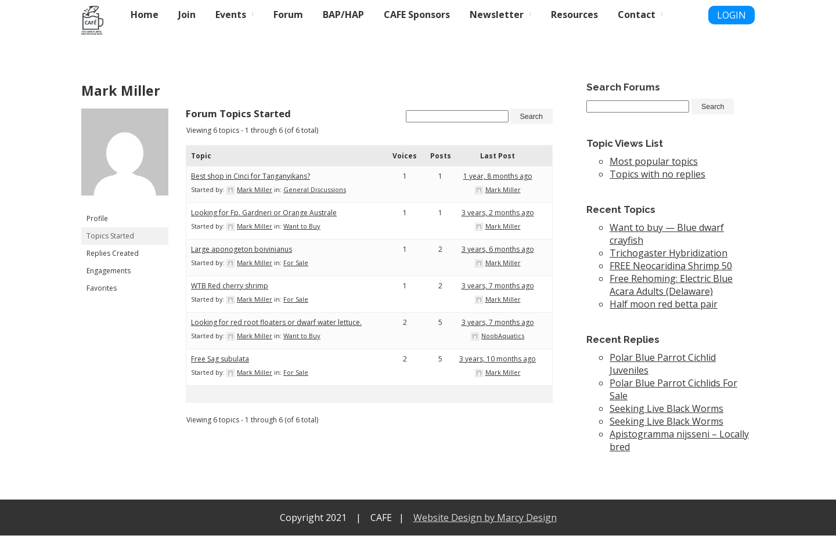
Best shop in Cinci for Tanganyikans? (250, 179)
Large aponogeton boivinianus (241, 252)
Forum (288, 14)
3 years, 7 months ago (498, 289)
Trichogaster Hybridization (668, 256)
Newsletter (497, 14)
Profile (97, 218)
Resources (574, 14)
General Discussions (314, 192)
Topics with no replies (657, 177)
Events (230, 14)
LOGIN (731, 15)
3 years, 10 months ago (497, 362)
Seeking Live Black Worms (666, 412)
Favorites (102, 288)
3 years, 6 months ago (498, 252)
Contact (636, 14)
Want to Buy (301, 229)
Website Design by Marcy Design (485, 521)
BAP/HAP (343, 14)
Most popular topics (654, 164)
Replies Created (113, 253)
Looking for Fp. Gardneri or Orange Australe (264, 215)
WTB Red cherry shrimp (229, 289)
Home (144, 14)
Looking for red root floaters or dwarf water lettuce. (276, 325)
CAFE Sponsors (417, 14)
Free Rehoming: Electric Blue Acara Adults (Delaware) (671, 288)
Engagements (109, 271)
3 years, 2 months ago (498, 215)
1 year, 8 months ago (497, 179)
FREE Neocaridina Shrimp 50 (671, 269)
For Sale (295, 265)
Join (187, 14)
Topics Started (110, 236)
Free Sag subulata (220, 362)
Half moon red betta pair (664, 307)
